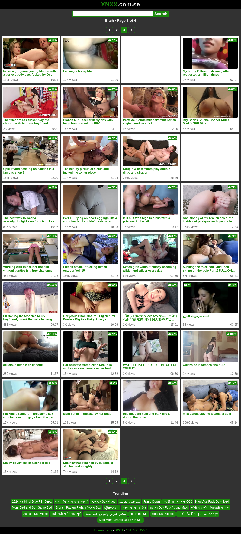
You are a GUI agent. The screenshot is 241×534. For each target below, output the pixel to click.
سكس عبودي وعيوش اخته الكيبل (105, 513)
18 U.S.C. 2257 (136, 530)
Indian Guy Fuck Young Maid (168, 507)
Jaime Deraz (151, 501)
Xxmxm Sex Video (35, 513)
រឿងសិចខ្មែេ (111, 507)
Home (98, 530)
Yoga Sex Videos (163, 513)
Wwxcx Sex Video (104, 501)
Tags (108, 530)
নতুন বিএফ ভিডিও (134, 507)
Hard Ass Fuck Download (212, 501)
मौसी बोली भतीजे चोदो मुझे (66, 513)
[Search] (112, 14)
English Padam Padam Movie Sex (78, 507)
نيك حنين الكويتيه (129, 501)
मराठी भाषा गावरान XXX (178, 501)
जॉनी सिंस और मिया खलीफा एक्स (210, 507)
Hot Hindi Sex (139, 513)
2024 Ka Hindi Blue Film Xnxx (32, 501)
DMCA (119, 530)
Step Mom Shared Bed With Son (120, 519)
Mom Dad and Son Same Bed (32, 507)
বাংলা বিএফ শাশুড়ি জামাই (71, 501)
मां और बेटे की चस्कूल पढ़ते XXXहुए (198, 513)
